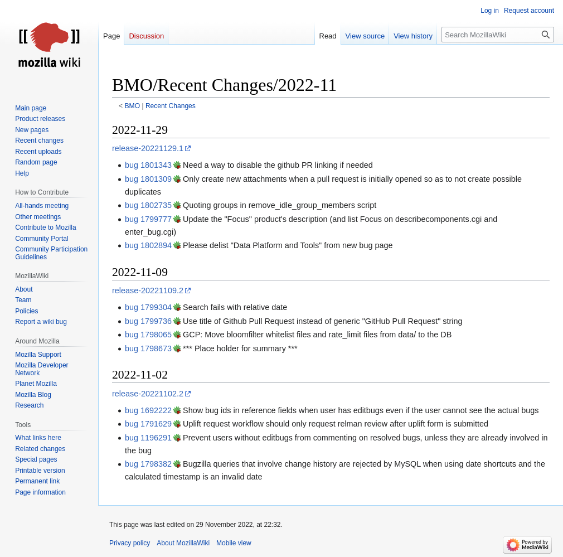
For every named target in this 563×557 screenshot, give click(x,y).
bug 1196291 (148, 437)
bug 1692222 (148, 410)
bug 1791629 (148, 423)
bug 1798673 (148, 348)
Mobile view (233, 543)
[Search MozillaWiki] (497, 34)
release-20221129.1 (147, 148)
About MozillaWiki (183, 543)
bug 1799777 (148, 219)
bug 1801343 (148, 165)
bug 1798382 (148, 463)
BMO (132, 106)
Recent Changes (170, 106)
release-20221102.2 (147, 393)
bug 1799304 (148, 307)
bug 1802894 (148, 245)
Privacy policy (129, 543)
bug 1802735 (148, 205)
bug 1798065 (148, 334)
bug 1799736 (148, 321)
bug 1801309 (148, 179)
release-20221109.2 (147, 290)
